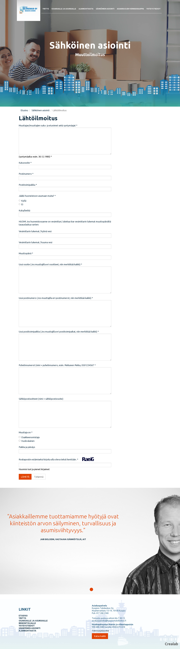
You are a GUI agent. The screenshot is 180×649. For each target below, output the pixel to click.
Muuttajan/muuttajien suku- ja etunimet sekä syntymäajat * (48, 125)
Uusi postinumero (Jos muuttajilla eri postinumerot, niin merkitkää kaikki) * (56, 298)
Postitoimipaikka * (28, 185)
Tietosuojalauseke (100, 631)
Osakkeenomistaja (29, 437)
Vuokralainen (26, 441)
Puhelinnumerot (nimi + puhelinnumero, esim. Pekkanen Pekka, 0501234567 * (57, 365)
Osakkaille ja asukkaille (64, 9)
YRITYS (22, 618)
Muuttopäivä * (26, 253)
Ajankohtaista (86, 9)
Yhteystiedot (153, 9)
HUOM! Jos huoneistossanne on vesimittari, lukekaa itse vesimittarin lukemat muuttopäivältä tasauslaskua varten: (65, 223)
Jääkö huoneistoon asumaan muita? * (37, 196)
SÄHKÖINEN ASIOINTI (29, 628)
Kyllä (22, 200)
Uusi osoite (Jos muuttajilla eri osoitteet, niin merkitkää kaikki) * (50, 264)
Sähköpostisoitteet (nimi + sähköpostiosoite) (41, 399)
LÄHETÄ (25, 476)
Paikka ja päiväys (27, 447)
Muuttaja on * (25, 432)
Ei (21, 204)
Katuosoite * (25, 162)
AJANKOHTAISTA (27, 631)
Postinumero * (26, 173)
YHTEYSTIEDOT (27, 626)
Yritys (45, 9)
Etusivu (24, 110)
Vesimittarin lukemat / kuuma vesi (35, 242)
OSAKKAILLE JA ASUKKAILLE (33, 621)
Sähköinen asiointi (105, 9)
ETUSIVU (23, 616)
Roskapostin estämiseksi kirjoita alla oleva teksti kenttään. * (48, 459)
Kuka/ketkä (24, 210)
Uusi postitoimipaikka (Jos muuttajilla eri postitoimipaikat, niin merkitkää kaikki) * (59, 331)
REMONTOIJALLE (27, 623)
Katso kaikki (100, 636)
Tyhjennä (38, 476)
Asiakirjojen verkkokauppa (130, 9)
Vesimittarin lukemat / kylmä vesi (35, 231)
